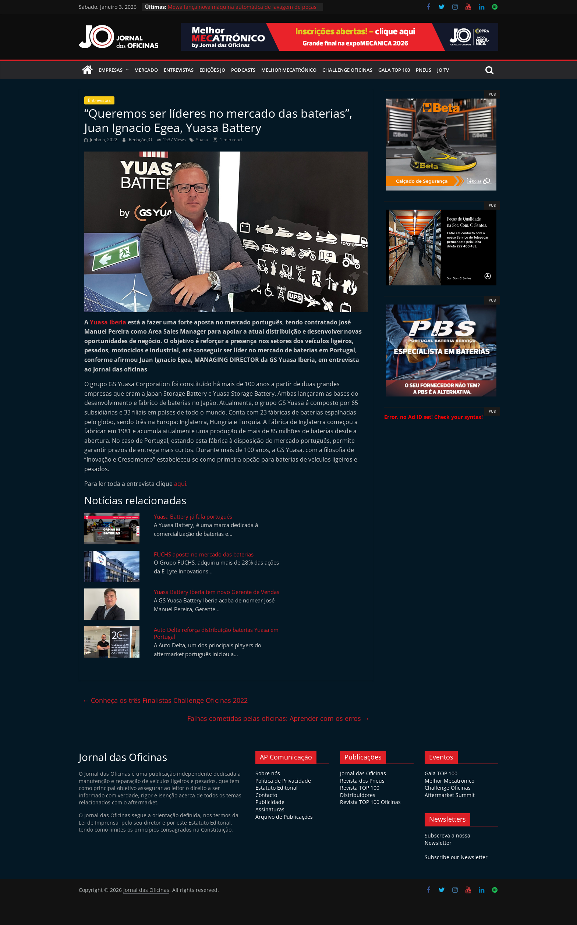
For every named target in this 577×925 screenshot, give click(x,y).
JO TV (443, 70)
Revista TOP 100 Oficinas (370, 801)
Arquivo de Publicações (284, 816)
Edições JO (212, 70)
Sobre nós (267, 773)
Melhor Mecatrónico (288, 70)
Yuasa (202, 139)
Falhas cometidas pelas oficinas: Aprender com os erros (278, 718)
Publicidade (269, 801)
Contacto (266, 794)
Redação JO (141, 139)
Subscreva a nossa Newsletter (447, 839)
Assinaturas (269, 809)
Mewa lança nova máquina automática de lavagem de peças (242, 6)
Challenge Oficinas (347, 70)
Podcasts (243, 70)
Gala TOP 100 (441, 773)
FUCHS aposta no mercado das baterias (204, 554)
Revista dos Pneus (362, 780)
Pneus (423, 70)
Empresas (111, 70)
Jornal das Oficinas (363, 773)
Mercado (146, 70)
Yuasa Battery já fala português (193, 516)
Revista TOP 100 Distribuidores (359, 791)
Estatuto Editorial (276, 787)
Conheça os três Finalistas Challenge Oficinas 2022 (165, 700)
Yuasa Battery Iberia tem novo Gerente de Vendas (216, 591)
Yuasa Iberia (108, 322)
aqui (180, 484)
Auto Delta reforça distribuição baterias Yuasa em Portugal (216, 633)
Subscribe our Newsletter (456, 857)
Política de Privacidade (283, 780)
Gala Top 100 (394, 70)
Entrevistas (179, 70)
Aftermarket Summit (450, 794)
